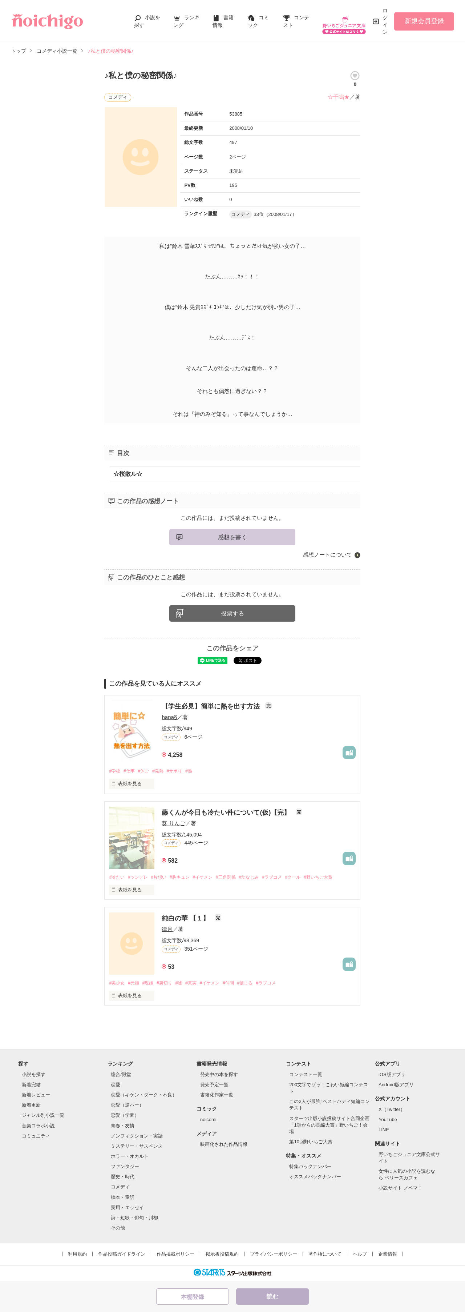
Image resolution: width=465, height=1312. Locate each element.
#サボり (180, 771)
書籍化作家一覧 (216, 1096)
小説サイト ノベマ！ (400, 1189)
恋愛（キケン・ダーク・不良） (144, 1096)
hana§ (169, 717)
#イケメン (211, 877)
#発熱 (162, 771)
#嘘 (185, 984)
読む (272, 1296)
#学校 (115, 771)
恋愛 (115, 1085)
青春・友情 (122, 1126)
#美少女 (117, 984)
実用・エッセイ (127, 1208)
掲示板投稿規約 (222, 1255)
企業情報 (387, 1255)
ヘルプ (360, 1255)
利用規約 (77, 1255)
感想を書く (232, 537)
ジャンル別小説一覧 (43, 1116)
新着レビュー (36, 1096)
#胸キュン (186, 877)
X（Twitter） (392, 1110)
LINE (384, 1131)
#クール (309, 877)
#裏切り (169, 984)
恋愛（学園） (125, 1116)
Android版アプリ (396, 1085)
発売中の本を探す (219, 1075)
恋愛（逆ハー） (127, 1106)
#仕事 (131, 771)
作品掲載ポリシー (175, 1255)
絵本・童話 (122, 1198)
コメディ (120, 1188)
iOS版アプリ (392, 1075)
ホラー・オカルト (130, 1157)
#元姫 (136, 984)
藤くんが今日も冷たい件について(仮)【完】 (227, 812)
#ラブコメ (286, 877)
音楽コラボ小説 (38, 1126)
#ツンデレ (140, 877)
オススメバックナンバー (315, 1177)
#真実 (199, 984)
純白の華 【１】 (186, 919)
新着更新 (31, 1106)
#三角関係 (236, 877)
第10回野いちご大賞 (310, 1143)
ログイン (385, 21)
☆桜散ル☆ (127, 474)
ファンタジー (125, 1167)
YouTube (388, 1120)
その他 (118, 1229)
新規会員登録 (424, 21)
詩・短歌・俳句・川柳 (134, 1218)
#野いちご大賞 (336, 877)
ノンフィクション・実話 (137, 1136)
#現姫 (151, 984)
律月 (167, 930)
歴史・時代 (122, 1177)
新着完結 (31, 1085)
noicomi (208, 1120)
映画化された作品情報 (223, 1145)
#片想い (163, 877)
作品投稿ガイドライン (121, 1255)
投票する (232, 613)
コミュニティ (36, 1136)
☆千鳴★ (338, 97)
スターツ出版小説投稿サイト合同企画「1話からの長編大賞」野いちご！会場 (329, 1125)
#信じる (257, 984)
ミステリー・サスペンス (137, 1147)
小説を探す (33, 1075)
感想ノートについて (327, 554)
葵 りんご (173, 823)
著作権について (324, 1255)
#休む (147, 771)
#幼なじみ (261, 877)
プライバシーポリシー (273, 1255)
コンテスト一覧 (305, 1075)
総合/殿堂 (121, 1075)
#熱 (196, 771)
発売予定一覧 (214, 1085)
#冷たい (117, 877)
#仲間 (239, 984)
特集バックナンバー (310, 1167)
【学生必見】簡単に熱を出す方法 (212, 706)
